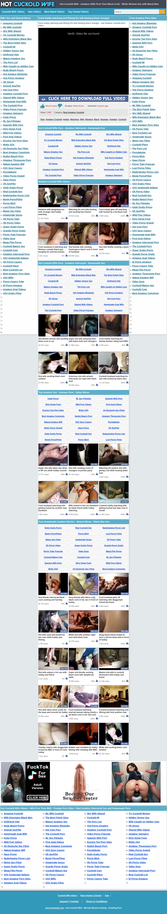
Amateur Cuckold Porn (15, 93)
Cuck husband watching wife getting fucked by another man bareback (52, 508)
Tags (42, 119)
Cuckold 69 (9, 46)
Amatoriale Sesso (12, 215)
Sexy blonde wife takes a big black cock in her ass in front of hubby (83, 599)
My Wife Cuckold (12, 27)
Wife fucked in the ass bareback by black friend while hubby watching (83, 508)
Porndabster (9, 172)
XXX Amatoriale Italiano (16, 258)
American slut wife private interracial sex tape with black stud (82, 378)
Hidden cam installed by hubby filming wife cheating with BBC (83, 748)
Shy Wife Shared (12, 31)
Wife (82, 119)
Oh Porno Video (11, 223)
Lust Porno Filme (12, 207)
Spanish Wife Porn (13, 125)
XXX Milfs (8, 277)
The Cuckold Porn (13, 105)
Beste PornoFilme (13, 199)
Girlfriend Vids (11, 54)
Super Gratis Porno (13, 226)
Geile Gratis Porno (13, 187)
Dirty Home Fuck (12, 129)
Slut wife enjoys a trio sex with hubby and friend (52, 673)
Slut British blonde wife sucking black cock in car (53, 340)
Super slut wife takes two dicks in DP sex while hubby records (52, 469)
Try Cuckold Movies (13, 35)
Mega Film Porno (12, 242)
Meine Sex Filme (12, 211)
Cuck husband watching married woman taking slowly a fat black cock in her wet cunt (83, 712)
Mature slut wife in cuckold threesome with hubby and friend (111, 674)
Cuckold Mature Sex (14, 246)
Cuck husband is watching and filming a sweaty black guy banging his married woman (52, 249)
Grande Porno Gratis (14, 230)
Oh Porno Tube (11, 219)
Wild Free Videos (12, 133)
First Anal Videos (12, 136)
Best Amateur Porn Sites (16, 273)
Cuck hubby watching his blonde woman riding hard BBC (113, 340)
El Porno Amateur (12, 285)
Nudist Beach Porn (13, 156)
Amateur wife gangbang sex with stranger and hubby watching (51, 212)
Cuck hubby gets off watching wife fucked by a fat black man (113, 210)
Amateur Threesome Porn (17, 160)
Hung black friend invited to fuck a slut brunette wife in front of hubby (114, 637)
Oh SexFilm (9, 183)
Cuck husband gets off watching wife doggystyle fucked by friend (111, 599)
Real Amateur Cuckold (73, 112)
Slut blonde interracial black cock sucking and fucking (51, 598)
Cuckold (122, 119)
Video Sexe (9, 238)
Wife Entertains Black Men (17, 39)
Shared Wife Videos (13, 97)
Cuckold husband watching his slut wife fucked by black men (113, 377)
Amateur (113, 119)
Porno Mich (9, 203)
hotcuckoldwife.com (54, 908)
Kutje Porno (9, 117)
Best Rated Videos (54, 11)
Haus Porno (9, 180)
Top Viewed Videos (78, 11)
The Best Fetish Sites (14, 43)
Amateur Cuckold (54, 119)
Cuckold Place (11, 266)
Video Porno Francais (15, 109)
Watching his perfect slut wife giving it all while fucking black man (113, 470)
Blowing (89, 119)
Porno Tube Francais (14, 234)
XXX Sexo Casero (12, 168)
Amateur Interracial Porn (16, 254)
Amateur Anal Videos (14, 289)
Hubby (66, 119)
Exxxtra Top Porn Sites (15, 140)
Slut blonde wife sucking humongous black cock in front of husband (83, 249)
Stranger (104, 119)
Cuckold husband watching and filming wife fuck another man (114, 711)
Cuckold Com (10, 250)
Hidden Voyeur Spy (13, 50)
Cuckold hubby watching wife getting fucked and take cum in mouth (113, 508)
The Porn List (10, 62)
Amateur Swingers (13, 113)
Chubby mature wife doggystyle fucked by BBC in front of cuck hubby (53, 749)
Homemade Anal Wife (14, 101)
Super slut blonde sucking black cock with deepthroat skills (81, 674)
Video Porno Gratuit (14, 176)
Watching (74, 119)
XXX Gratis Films (12, 293)
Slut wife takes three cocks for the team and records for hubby (53, 711)
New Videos (34, 11)
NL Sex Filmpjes (12, 121)
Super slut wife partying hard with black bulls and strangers (83, 340)
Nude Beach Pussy (13, 70)
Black (96, 119)
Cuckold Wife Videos (13, 11)
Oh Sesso (8, 82)
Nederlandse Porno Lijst (16, 195)
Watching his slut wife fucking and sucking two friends (83, 210)
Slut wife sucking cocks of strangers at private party (81, 469)
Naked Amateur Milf (13, 164)
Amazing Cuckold (12, 23)
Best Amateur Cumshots (16, 152)
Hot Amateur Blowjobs (15, 74)
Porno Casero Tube (13, 281)
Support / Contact (69, 901)
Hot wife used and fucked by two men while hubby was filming (51, 637)
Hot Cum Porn (10, 90)
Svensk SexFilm (12, 86)
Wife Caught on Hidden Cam (18, 66)
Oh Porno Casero (12, 262)
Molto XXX (8, 144)
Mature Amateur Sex (14, 58)
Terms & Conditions (96, 901)
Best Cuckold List (12, 270)
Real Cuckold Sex (12, 191)
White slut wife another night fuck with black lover (82, 636)
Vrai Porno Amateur (13, 78)
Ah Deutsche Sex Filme (15, 148)
